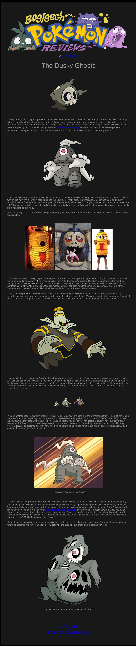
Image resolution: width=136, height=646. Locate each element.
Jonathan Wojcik (70, 56)
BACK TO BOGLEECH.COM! (68, 632)
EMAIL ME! (68, 626)
